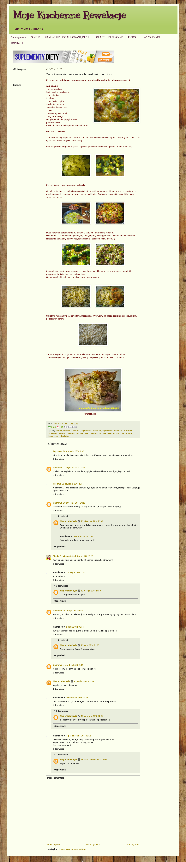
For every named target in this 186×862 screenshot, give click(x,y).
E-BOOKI (133, 37)
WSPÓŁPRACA (152, 37)
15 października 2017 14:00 (94, 759)
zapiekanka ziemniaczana (77, 433)
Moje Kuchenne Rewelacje (69, 15)
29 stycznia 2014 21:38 (92, 521)
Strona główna (18, 37)
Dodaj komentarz (55, 778)
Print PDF (55, 427)
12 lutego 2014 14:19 (91, 591)
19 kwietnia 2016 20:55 (92, 716)
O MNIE (35, 37)
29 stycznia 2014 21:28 (74, 503)
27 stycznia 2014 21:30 (74, 467)
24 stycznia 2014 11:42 (73, 451)
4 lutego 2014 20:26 (83, 556)
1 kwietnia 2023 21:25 (83, 536)
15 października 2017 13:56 (78, 735)
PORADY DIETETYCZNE (109, 37)
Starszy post (133, 844)
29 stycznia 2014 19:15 (73, 484)
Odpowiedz (58, 459)
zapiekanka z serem (56, 433)
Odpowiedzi (62, 516)
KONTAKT (17, 43)
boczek (59, 430)
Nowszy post (53, 844)
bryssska (57, 451)
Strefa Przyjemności (63, 556)
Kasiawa (57, 484)
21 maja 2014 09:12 (75, 627)
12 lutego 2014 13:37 (75, 572)
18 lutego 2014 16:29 (73, 610)
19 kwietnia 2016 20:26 (77, 697)
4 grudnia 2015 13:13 (84, 681)
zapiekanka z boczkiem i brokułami (117, 430)
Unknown (57, 467)
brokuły (66, 430)
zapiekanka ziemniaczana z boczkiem (105, 433)
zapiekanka (75, 430)
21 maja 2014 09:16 (90, 645)
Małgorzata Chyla (68, 521)
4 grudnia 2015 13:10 (73, 665)
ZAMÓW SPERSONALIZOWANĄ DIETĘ (67, 37)
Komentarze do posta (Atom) (73, 849)
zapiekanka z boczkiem (91, 430)
